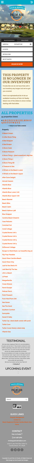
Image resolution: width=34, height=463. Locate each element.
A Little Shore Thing (9, 137)
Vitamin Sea (6, 332)
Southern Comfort (8, 310)
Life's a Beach (7, 273)
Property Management (17, 417)
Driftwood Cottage (8, 247)
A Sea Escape (7, 144)
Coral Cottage (7, 229)
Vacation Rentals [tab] (9, 40)
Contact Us (17, 420)
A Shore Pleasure (8, 152)
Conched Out (7, 225)
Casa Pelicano (7, 221)
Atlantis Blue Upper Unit (10, 196)
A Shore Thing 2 (7, 159)
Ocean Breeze (7, 284)
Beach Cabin (6, 207)
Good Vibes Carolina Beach (11, 258)
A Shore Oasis (7, 148)
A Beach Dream (7, 133)
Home (17, 424)
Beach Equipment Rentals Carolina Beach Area (17, 422)
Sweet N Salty (7, 317)
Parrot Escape (7, 288)
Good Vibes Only (8, 262)
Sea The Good (7, 306)
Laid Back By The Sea (9, 269)
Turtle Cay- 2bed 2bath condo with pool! (16, 321)
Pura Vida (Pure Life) (9, 299)
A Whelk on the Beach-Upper (12, 174)
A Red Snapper (7, 141)
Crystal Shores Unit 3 (9, 240)
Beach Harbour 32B (9, 210)
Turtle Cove (6, 324)
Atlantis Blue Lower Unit (10, 192)
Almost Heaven (7, 181)
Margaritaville (7, 280)
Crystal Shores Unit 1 (9, 232)
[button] (17, 49)
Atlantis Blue (6, 185)
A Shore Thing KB (8, 163)
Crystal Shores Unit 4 (9, 243)
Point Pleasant (7, 295)
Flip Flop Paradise (8, 255)
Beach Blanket (7, 199)
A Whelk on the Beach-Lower (12, 170)
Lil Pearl (5, 277)
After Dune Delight (8, 177)
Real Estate (24, 40)
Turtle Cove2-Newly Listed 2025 (13, 328)
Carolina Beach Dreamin (10, 218)
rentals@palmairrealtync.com (17, 441)
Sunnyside (6, 313)
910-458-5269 (17, 30)
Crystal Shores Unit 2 (9, 236)
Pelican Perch (7, 291)
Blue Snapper (7, 214)
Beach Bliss (6, 203)
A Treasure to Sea (8, 166)
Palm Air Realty (17, 13)
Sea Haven (6, 302)
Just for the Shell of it (9, 266)
